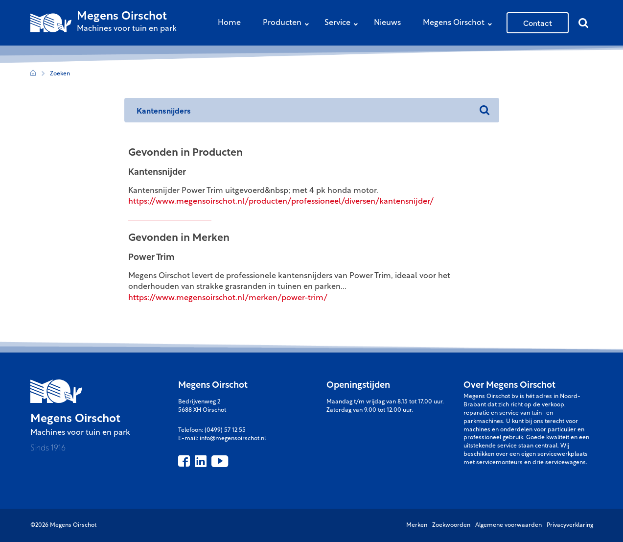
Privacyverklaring (570, 525)
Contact (537, 22)
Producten (288, 24)
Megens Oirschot (460, 24)
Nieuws (387, 23)
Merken (416, 525)
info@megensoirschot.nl (233, 439)
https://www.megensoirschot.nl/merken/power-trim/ (227, 298)
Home (229, 23)
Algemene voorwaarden (508, 525)
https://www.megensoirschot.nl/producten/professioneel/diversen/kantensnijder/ (281, 202)
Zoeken (60, 74)
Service (343, 24)
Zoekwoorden (451, 525)
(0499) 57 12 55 (225, 430)
